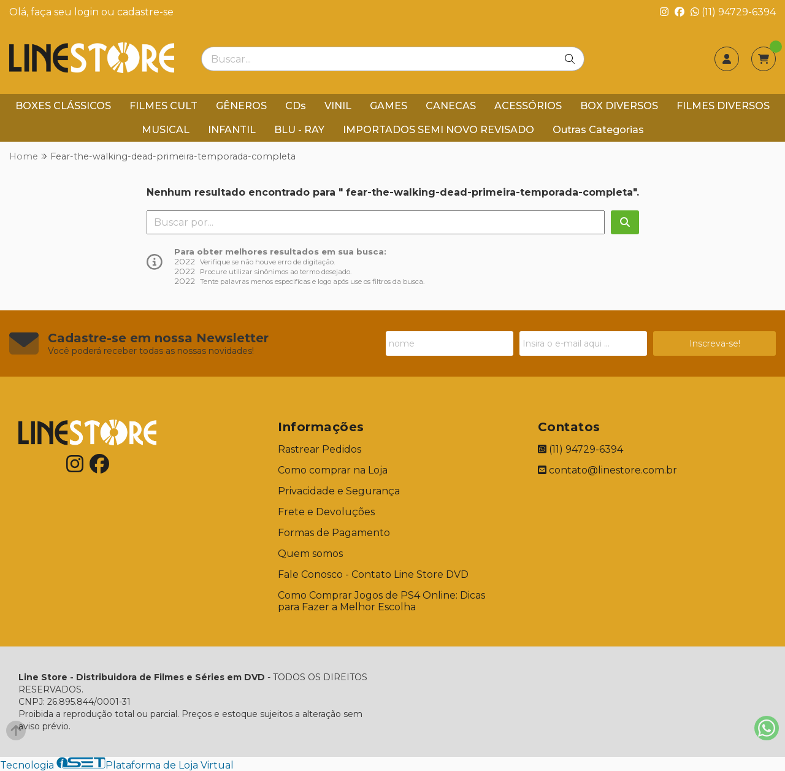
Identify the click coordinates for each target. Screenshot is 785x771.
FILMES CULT (163, 106)
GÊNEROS (241, 106)
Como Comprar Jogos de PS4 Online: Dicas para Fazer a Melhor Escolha (381, 601)
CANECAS (451, 106)
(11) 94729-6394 (733, 12)
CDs (295, 106)
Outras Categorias (598, 130)
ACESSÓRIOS (528, 106)
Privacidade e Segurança (339, 491)
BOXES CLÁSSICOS (63, 106)
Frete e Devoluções (326, 512)
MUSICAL (166, 130)
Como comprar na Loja (333, 470)
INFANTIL (232, 130)
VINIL (337, 106)
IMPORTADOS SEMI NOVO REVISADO (438, 130)
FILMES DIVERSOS (723, 106)
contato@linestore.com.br (607, 470)
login (87, 12)
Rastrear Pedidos (319, 449)
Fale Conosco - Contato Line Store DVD (373, 574)
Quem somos (310, 553)
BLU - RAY (299, 130)
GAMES (388, 106)
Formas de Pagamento (334, 533)
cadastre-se (145, 12)
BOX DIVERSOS (619, 106)
